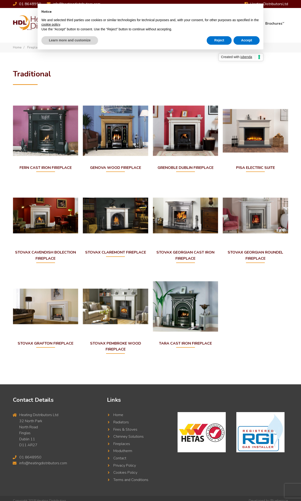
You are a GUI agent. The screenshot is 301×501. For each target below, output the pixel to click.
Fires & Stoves (125, 424)
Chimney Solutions (128, 432)
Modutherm (122, 446)
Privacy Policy (124, 460)
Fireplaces (121, 439)
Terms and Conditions (130, 475)
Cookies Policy (125, 468)
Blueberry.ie (279, 496)
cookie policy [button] (50, 24)
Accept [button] (246, 40)
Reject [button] (219, 40)
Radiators (121, 417)
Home (17, 42)
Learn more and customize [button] (70, 40)
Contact (119, 453)
